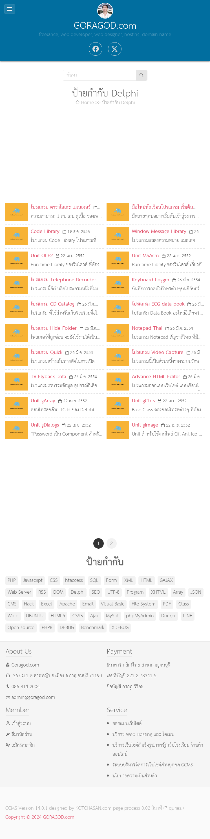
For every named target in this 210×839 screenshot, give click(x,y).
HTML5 (58, 616)
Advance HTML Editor (156, 377)
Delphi (77, 592)
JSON (196, 592)
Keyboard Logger (150, 280)
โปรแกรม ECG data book (158, 304)
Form (111, 580)
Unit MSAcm (145, 256)
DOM (58, 592)
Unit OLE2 (42, 256)
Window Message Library (159, 231)
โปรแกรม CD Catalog (52, 304)
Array (178, 592)
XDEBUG (120, 627)
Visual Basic (112, 604)
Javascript (33, 580)
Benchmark (92, 627)
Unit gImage (145, 425)
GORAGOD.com (105, 26)
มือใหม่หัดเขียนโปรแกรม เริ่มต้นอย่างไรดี (162, 212)
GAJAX (166, 580)
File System (144, 604)
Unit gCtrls (143, 401)
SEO (96, 592)
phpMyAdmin (140, 616)
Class (183, 604)
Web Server (19, 592)
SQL (94, 580)
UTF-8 (113, 592)
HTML (146, 580)
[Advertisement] (105, 155)
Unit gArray (43, 401)
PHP (12, 580)
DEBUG (67, 627)
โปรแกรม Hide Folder (54, 328)
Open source (21, 627)
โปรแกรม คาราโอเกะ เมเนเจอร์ (60, 207)
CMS (12, 604)
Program (135, 592)
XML (128, 580)
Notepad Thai (147, 328)
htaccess (74, 580)
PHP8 (47, 627)
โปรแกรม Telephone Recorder (63, 280)
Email (88, 604)
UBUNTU (34, 616)
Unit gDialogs (45, 425)
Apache (67, 604)
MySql (112, 616)
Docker (168, 616)
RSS (42, 592)
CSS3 (77, 616)
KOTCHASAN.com (94, 808)
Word (13, 616)
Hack (29, 604)
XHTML (158, 592)
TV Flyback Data (48, 377)
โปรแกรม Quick (46, 352)
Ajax (94, 616)
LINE (187, 616)
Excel (46, 604)
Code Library (45, 231)
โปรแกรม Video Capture (158, 352)
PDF (167, 604)
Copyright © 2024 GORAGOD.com (39, 817)
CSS (54, 580)
